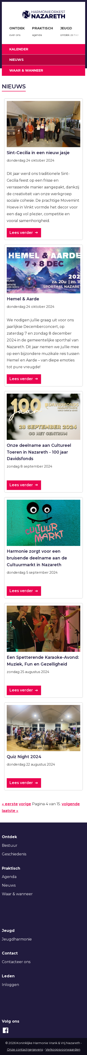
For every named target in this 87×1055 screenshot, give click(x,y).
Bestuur (9, 845)
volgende (71, 804)
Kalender (18, 49)
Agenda (9, 877)
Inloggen (10, 984)
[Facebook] (5, 1033)
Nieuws (16, 60)
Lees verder (21, 232)
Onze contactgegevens (25, 1049)
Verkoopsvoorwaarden (62, 1049)
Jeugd (69, 32)
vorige (25, 804)
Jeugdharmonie (17, 939)
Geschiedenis (14, 854)
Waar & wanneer (26, 70)
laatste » (10, 811)
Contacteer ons (16, 962)
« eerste (10, 804)
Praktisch (42, 32)
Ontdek (17, 32)
